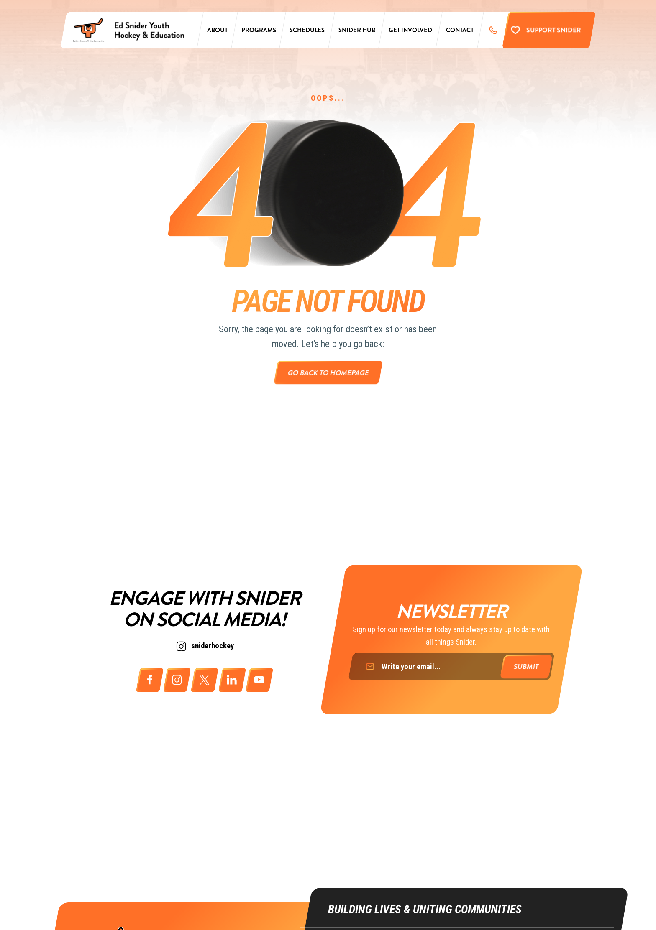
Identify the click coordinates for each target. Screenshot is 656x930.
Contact (460, 30)
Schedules (307, 30)
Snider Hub (356, 30)
